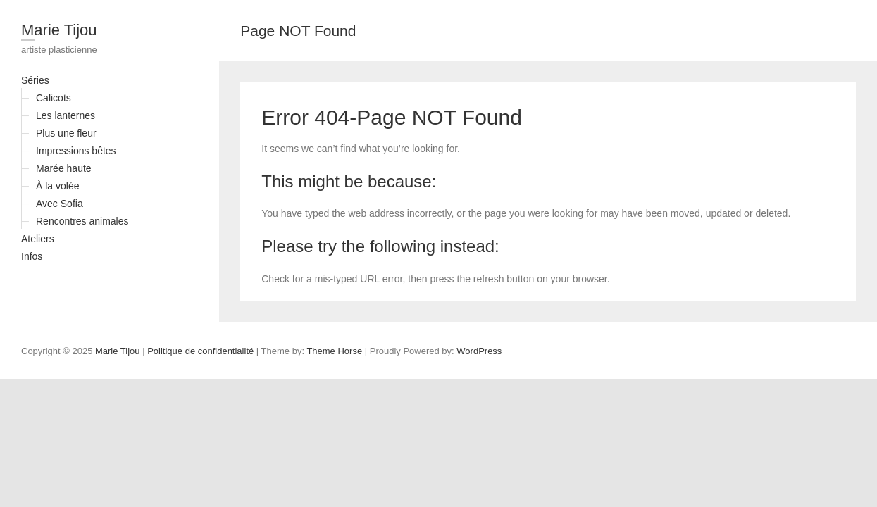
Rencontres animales (82, 221)
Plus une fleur (66, 133)
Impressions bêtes (76, 150)
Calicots (53, 98)
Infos (31, 256)
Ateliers (37, 238)
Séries (35, 80)
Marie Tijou (59, 30)
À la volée (57, 186)
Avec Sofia (59, 203)
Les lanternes (65, 115)
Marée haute (64, 168)
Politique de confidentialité (200, 351)
